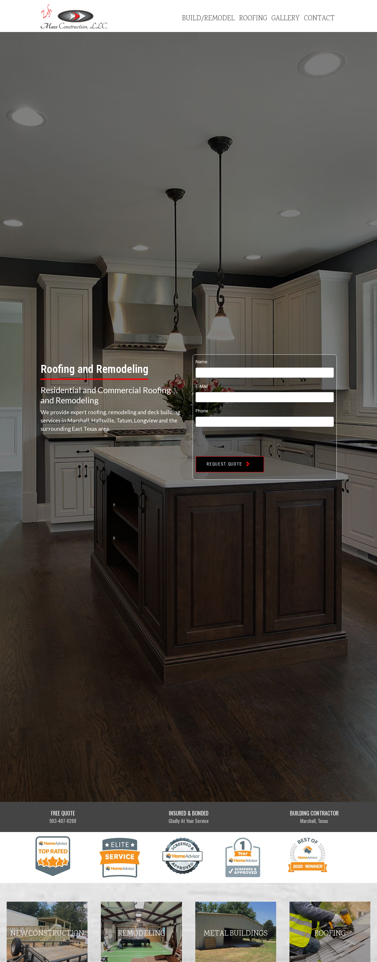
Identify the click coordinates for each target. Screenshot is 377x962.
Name (201, 361)
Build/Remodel (208, 18)
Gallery (285, 18)
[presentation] (236, 441)
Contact (319, 18)
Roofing (253, 18)
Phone (202, 410)
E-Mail (202, 386)
